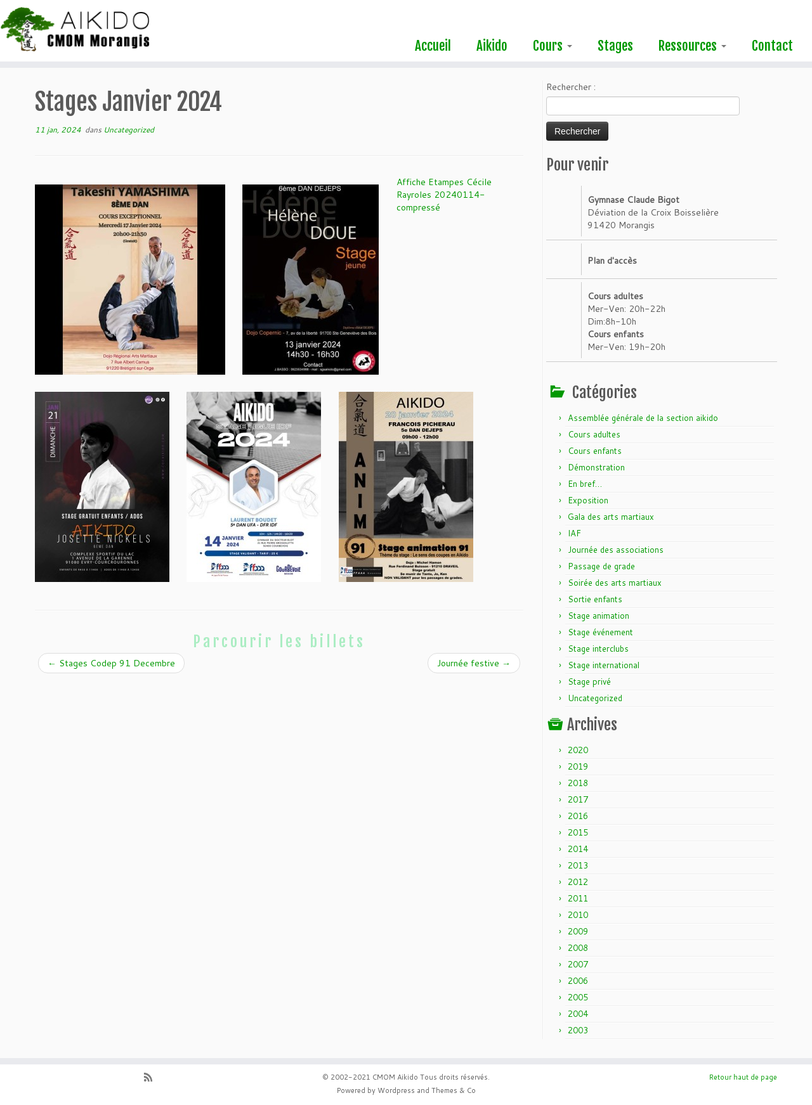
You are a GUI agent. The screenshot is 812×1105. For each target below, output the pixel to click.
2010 (578, 915)
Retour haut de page (743, 1077)
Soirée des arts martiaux (615, 582)
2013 (578, 865)
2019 (578, 766)
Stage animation (598, 615)
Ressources (692, 45)
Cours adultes (594, 434)
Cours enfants (595, 450)
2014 (578, 849)
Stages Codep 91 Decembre (111, 663)
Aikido (492, 45)
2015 (578, 832)
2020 (578, 750)
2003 (578, 1030)
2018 (578, 783)
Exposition (588, 500)
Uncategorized (128, 129)
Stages (615, 45)
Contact (772, 45)
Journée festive (474, 663)
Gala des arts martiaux (611, 516)
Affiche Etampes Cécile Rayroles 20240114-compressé (444, 195)
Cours (552, 45)
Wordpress (396, 1090)
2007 (578, 964)
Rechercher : (571, 87)
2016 (578, 816)
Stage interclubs (598, 648)
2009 (578, 931)
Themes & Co (453, 1090)
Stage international (603, 665)
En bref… (585, 483)
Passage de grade (601, 566)
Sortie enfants (595, 599)
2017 (578, 799)
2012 (578, 882)
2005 (578, 997)
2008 (578, 947)
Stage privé (589, 681)
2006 (578, 980)
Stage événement (600, 632)
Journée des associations (616, 549)
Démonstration (596, 467)
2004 (578, 1013)
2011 (578, 898)
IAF (574, 533)
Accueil (433, 45)
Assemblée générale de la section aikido (643, 417)
